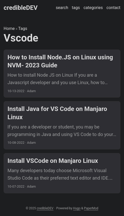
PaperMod (91, 208)
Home (9, 28)
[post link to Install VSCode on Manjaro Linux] (62, 173)
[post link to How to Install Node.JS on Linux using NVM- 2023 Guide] (62, 74)
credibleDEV (20, 7)
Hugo (77, 208)
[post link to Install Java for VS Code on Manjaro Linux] (62, 125)
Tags (22, 28)
